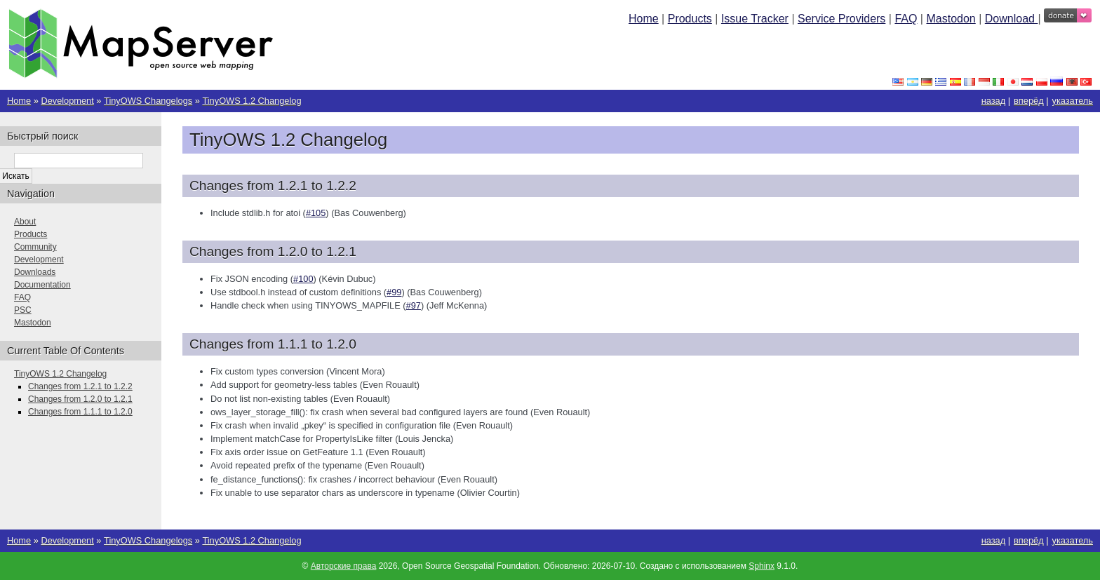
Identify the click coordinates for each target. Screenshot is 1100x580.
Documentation (42, 285)
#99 (394, 292)
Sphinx (761, 566)
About (25, 222)
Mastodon (950, 19)
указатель (1073, 100)
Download (1011, 19)
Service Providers (841, 19)
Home (644, 19)
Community (35, 247)
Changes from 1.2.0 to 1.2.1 (80, 399)
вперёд (1029, 100)
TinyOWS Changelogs (148, 100)
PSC (23, 310)
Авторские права (344, 566)
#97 (413, 305)
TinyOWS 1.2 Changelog (251, 100)
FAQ (905, 19)
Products (690, 19)
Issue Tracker (755, 19)
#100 (303, 279)
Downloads (34, 272)
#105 (316, 213)
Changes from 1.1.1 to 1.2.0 (80, 412)
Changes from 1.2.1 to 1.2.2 (80, 386)
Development (67, 100)
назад (993, 100)
